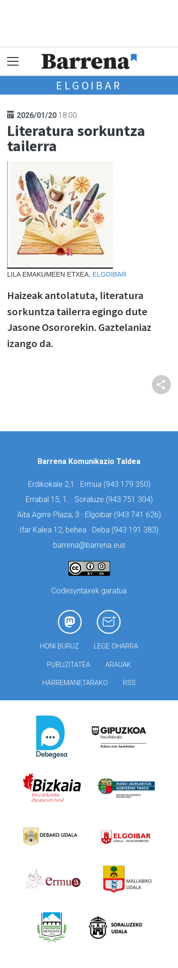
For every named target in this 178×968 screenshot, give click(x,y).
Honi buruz (59, 646)
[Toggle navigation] (13, 61)
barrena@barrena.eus (89, 545)
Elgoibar (89, 85)
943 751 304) (130, 499)
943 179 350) (128, 484)
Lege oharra (116, 646)
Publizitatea (68, 665)
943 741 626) (138, 514)
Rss (129, 683)
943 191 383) (136, 529)
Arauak (118, 665)
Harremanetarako (75, 683)
